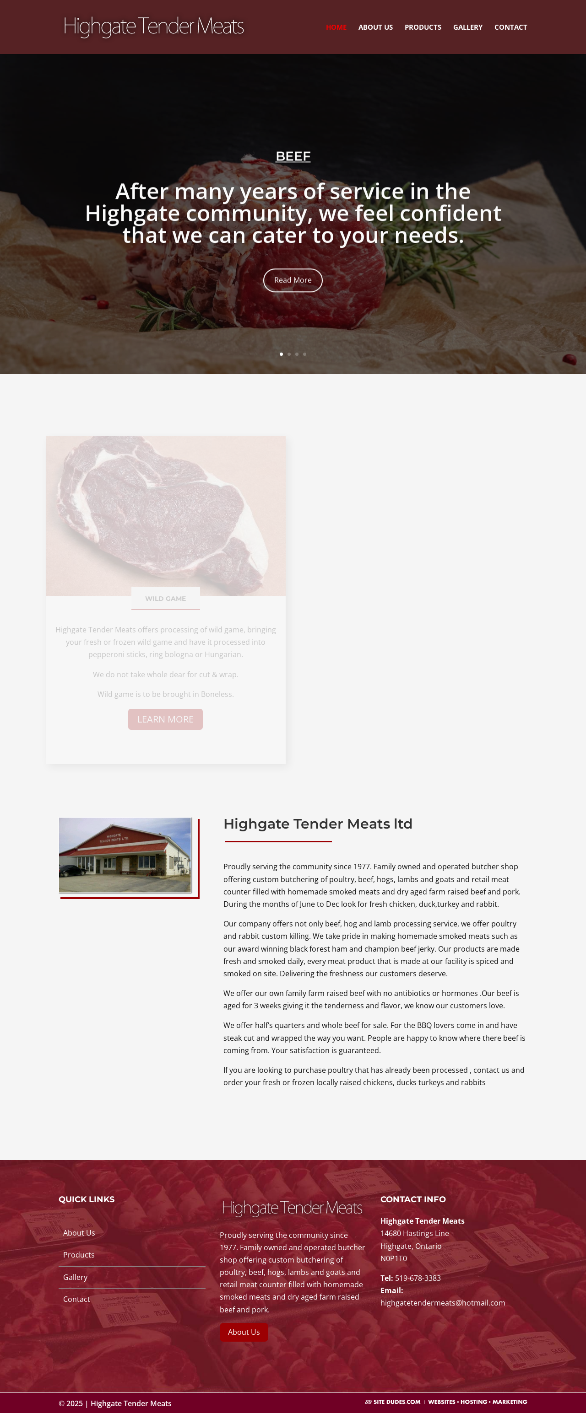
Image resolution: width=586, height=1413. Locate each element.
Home (336, 28)
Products (423, 28)
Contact (510, 28)
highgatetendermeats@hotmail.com (442, 1303)
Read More (293, 293)
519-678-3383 (418, 1278)
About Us (375, 28)
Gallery (468, 28)
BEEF (293, 169)
